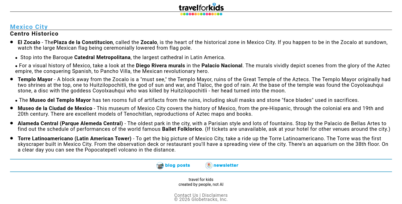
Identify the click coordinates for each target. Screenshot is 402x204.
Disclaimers (215, 195)
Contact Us (186, 195)
